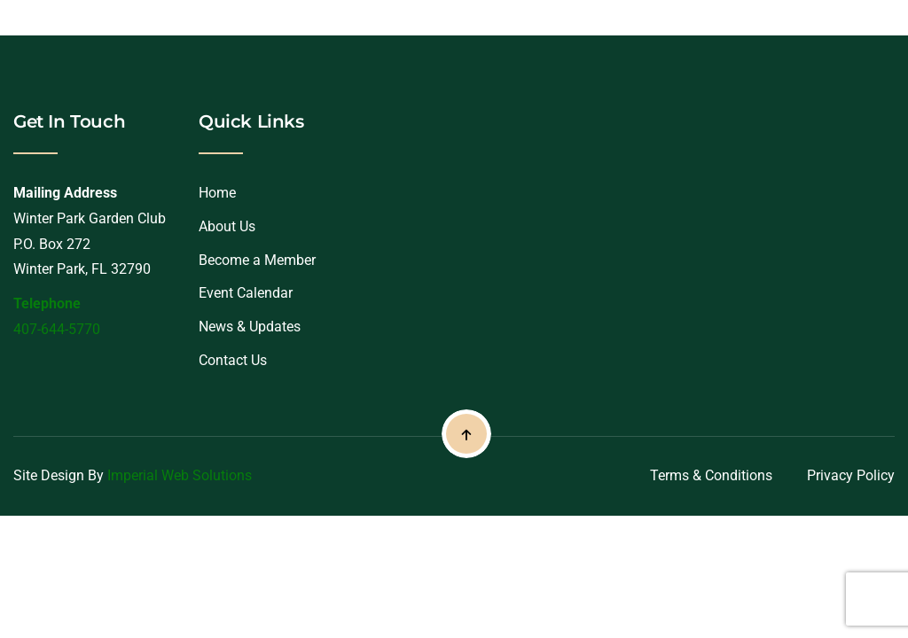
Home (217, 192)
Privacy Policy (851, 475)
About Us (227, 226)
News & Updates (250, 326)
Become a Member (257, 260)
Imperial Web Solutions (179, 475)
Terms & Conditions (711, 475)
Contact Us (233, 360)
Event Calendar (246, 292)
